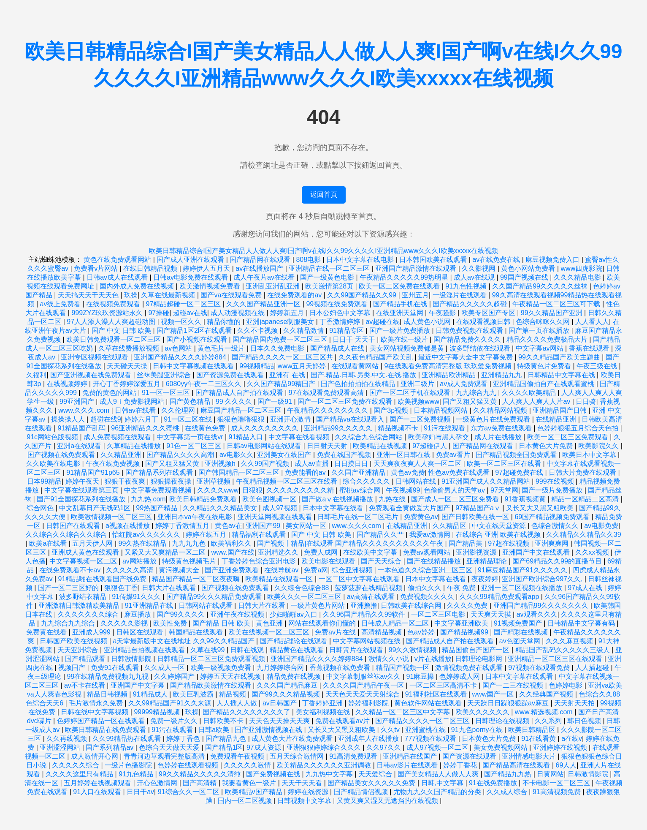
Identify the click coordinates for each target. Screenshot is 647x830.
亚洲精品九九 (502, 374)
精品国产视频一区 (403, 667)
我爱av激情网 (430, 534)
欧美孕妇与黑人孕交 (439, 437)
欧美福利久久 (232, 543)
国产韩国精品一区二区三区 (239, 472)
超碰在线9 (105, 419)
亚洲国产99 (264, 525)
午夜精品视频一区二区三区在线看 (287, 481)
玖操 (131, 295)
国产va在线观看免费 (231, 295)
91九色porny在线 (477, 729)
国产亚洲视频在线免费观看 (91, 374)
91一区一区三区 (167, 392)
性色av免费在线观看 (459, 472)
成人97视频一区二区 (438, 747)
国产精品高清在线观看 (517, 765)
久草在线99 (208, 649)
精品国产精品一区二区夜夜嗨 (196, 578)
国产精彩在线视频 (522, 632)
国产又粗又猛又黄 (470, 401)
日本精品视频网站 (441, 410)
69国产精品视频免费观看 (552, 516)
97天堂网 (504, 490)
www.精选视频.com (544, 712)
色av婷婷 (421, 632)
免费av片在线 (336, 632)
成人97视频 (281, 508)
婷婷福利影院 (369, 703)
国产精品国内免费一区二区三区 (281, 339)
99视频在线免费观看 (337, 304)
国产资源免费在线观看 (230, 374)
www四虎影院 (582, 268)
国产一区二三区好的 (69, 587)
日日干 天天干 (355, 339)
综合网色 (41, 508)
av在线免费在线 (497, 259)
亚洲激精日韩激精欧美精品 (79, 605)
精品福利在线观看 (259, 534)
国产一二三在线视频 (513, 685)
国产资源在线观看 (470, 756)
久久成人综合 (508, 791)
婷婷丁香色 (184, 738)
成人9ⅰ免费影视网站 (133, 401)
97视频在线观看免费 (539, 667)
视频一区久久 (182, 321)
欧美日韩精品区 (532, 729)
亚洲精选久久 (279, 552)
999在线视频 (556, 481)
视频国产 (72, 667)
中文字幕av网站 (540, 348)
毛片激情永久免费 (97, 703)
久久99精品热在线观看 (127, 738)
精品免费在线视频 (294, 676)
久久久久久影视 (124, 623)
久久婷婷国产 (175, 676)
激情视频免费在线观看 (469, 667)
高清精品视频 (382, 632)
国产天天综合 (382, 561)
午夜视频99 (403, 490)
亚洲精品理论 (487, 561)
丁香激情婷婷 (340, 321)
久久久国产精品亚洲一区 (264, 304)
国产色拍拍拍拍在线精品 (359, 383)
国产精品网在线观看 (261, 259)
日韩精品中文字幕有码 (582, 623)
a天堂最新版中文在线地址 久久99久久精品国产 (184, 641)
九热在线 (393, 499)
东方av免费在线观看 (502, 428)
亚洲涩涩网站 (61, 747)
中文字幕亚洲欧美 (462, 623)
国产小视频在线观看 (197, 339)
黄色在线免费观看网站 (118, 259)
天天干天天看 (303, 782)
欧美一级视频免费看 (221, 667)
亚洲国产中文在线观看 (536, 552)
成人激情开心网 (95, 756)
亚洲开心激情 (291, 419)
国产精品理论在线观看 (294, 641)
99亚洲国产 (78, 401)
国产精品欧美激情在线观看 (211, 685)
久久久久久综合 (76, 765)
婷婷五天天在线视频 (231, 676)
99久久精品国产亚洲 (552, 312)
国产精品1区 (224, 747)
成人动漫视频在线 (238, 312)
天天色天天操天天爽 (280, 720)
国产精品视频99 (465, 632)
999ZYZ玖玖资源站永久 (107, 312)
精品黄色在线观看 (297, 649)
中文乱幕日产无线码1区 (95, 508)
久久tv (391, 729)
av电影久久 (236, 454)
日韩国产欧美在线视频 (74, 641)
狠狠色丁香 (121, 587)
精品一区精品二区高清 (585, 499)
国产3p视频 (392, 410)
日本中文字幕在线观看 (520, 676)
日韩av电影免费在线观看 (191, 277)
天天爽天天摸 (492, 614)
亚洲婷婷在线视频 (561, 747)
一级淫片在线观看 (460, 295)
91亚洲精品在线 (150, 605)
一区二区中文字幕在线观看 (360, 578)
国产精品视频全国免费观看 (517, 454)
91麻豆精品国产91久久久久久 (523, 570)
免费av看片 (454, 454)
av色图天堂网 (520, 641)
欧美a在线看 (48, 543)
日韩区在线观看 (140, 632)
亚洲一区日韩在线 (404, 454)
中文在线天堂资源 (500, 525)
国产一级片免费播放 (400, 330)
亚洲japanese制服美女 (281, 321)
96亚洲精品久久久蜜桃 (146, 428)
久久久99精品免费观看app (500, 596)
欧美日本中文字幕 (590, 454)
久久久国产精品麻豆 (288, 685)
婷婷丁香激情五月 (183, 525)
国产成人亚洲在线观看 (191, 259)
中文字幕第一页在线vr (191, 437)
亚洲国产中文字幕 (138, 685)
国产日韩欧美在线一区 (476, 516)
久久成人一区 (165, 667)
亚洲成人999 (92, 632)
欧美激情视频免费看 (210, 286)
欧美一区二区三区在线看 (505, 463)
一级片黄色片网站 (319, 605)
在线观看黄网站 (355, 366)
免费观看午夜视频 (238, 756)
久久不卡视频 (258, 330)
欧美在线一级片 (405, 339)
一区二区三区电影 (439, 614)
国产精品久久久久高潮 (181, 454)
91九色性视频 (466, 286)
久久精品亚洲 (121, 454)
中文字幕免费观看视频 (158, 490)
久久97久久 (384, 747)
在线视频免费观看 (114, 304)
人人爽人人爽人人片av (537, 401)
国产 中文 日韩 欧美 (122, 330)
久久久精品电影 (578, 277)
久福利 (36, 374)
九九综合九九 (477, 392)
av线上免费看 (61, 304)
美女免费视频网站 (501, 747)
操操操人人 (69, 419)
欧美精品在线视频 (381, 445)
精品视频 (233, 694)
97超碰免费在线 (520, 472)
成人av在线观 (475, 277)
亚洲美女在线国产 (285, 454)
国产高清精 (200, 782)
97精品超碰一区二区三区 (184, 304)
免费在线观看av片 (343, 720)
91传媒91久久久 (137, 596)
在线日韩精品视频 (151, 268)
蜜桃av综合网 (360, 490)
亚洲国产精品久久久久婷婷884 (181, 357)
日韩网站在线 (416, 481)
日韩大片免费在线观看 (583, 472)
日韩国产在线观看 (74, 525)
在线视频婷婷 (68, 383)
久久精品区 (450, 525)
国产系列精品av (110, 747)
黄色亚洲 (270, 623)
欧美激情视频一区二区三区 (112, 516)
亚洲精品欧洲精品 (449, 374)
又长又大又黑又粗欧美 (540, 508)
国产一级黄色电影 (328, 277)
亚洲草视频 (214, 481)
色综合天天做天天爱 (170, 747)
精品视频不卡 (399, 428)
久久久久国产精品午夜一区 (364, 685)
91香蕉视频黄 (525, 499)
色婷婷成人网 (460, 676)
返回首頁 (323, 194)
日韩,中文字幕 (443, 782)
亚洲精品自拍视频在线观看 (145, 649)
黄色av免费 (408, 472)
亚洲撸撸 (363, 605)
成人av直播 (312, 463)
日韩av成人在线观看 (118, 277)
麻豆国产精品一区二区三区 (241, 410)
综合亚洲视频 (353, 570)
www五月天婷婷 (303, 366)
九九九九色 (189, 543)
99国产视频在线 (525, 277)
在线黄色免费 (206, 428)
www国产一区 (494, 694)
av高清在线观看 (371, 596)
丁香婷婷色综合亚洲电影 (260, 561)
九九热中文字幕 (330, 774)
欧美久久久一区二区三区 (305, 596)
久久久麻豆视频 (570, 641)
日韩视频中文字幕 (305, 800)
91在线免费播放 (494, 782)
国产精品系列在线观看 (160, 472)
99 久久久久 (235, 401)
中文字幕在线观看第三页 (82, 490)
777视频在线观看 (431, 738)
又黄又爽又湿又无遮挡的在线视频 (388, 800)
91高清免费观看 (354, 756)
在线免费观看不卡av (70, 570)
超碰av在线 (190, 312)
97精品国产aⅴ (478, 508)
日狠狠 (252, 490)
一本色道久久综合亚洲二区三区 (426, 570)
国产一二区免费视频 (421, 419)
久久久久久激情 (248, 765)
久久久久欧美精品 (530, 392)
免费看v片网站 (96, 268)
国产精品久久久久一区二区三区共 (283, 357)
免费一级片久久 (174, 720)
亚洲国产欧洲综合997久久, (543, 578)
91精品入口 (247, 437)
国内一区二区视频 (245, 800)
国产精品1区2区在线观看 (195, 330)
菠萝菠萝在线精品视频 (369, 587)
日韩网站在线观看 (206, 605)
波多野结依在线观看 (480, 348)
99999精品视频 (157, 712)
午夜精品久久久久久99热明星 (405, 277)
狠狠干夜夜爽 (126, 481)
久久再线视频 (67, 738)
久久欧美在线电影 (54, 463)
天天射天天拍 (575, 703)
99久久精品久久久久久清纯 (200, 774)
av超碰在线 (382, 321)
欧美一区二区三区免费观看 (568, 437)
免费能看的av (306, 472)
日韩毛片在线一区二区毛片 (358, 516)
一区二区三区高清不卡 (444, 685)
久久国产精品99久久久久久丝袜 (540, 286)
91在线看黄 (539, 738)
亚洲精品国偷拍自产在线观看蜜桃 (544, 383)
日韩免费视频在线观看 (470, 330)
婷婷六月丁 (142, 419)
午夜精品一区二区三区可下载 (557, 304)
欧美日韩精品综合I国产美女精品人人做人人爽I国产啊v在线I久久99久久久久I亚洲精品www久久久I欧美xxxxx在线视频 (323, 250)
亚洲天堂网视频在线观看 (276, 516)
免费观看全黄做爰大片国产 (410, 508)
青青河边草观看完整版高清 (165, 756)
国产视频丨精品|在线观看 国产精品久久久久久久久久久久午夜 (351, 543)
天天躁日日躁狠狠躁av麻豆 (508, 703)
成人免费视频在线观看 (118, 437)
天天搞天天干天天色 (89, 295)
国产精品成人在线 (338, 348)
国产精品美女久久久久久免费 (372, 782)
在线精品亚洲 (557, 419)
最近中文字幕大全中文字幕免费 (466, 357)
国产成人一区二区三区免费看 (456, 499)
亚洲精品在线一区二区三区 (330, 268)
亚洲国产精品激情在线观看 (416, 268)
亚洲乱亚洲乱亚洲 (273, 286)
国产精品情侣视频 (362, 791)
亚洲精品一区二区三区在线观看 (556, 658)
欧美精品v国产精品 (254, 791)
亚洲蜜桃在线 (426, 729)
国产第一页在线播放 (540, 330)
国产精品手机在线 (401, 304)
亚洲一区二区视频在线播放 (522, 587)
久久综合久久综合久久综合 (67, 534)
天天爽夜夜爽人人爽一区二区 (418, 463)
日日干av (140, 791)
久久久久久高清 (130, 570)
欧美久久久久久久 (483, 712)
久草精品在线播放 (134, 445)
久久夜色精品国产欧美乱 (376, 357)
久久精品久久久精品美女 (221, 508)
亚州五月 (415, 295)
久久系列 (549, 720)
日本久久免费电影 (278, 348)
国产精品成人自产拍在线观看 (240, 392)
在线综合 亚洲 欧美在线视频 (499, 534)
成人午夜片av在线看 (264, 277)
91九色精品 (137, 774)
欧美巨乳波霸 (194, 694)
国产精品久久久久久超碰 (471, 304)
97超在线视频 (509, 543)
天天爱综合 (376, 774)
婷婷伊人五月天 (207, 268)
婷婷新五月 (288, 312)
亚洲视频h (221, 463)
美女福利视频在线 (324, 712)
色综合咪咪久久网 (543, 321)
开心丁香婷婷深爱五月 (127, 383)
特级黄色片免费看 (545, 366)
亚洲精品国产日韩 (560, 410)
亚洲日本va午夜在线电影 (195, 516)
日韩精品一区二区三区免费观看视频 (212, 658)
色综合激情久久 (555, 525)
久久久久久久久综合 (89, 614)
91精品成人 (151, 694)
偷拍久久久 (425, 587)
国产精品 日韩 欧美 (222, 623)
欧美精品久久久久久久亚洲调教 (324, 765)
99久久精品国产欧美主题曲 (560, 357)
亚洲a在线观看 (80, 445)
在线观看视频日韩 (484, 321)
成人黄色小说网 (427, 321)
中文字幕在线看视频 (299, 437)
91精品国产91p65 (94, 472)
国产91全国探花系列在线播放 (82, 499)
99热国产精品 (157, 508)
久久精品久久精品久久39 (583, 534)
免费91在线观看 (116, 667)
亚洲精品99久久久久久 (339, 428)
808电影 (309, 259)
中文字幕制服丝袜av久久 (364, 676)
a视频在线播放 (129, 525)
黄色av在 (228, 525)
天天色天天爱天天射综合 (363, 694)
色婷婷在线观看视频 (188, 765)
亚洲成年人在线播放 (369, 738)
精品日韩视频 (108, 694)
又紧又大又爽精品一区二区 (166, 552)
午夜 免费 (462, 587)
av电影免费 (601, 525)
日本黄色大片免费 (546, 445)
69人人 (566, 765)
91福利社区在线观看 (436, 694)
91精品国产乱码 (82, 428)
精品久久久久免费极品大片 (547, 339)
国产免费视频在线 (274, 774)
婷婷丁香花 (461, 765)
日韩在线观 (247, 649)
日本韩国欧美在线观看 (433, 259)
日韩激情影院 (132, 658)
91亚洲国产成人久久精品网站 (486, 481)
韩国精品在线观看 (197, 632)
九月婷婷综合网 (281, 667)
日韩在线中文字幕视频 (95, 712)
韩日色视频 (585, 720)
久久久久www (218, 490)
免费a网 (316, 570)
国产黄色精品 (191, 401)
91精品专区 (347, 330)
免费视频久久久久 (428, 596)
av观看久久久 (537, 614)
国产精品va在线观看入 (351, 419)
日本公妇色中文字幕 (340, 312)
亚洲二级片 (418, 383)
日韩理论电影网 (479, 658)
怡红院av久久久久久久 (147, 534)
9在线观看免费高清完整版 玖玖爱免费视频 (449, 366)
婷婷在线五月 (207, 534)
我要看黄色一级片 (250, 782)
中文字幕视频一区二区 (84, 561)
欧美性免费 (171, 623)
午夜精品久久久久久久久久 (328, 410)
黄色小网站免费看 (529, 268)
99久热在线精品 (143, 543)
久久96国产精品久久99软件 (365, 614)
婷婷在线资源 (309, 791)
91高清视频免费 (557, 791)
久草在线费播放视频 (129, 348)
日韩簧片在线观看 (357, 649)
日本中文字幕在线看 (334, 508)
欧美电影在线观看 (329, 561)
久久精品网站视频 (501, 410)
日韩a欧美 (214, 729)
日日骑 (586, 401)
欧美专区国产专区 (489, 312)
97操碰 (158, 312)
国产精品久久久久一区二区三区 (423, 720)
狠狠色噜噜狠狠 (241, 419)
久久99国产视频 (266, 463)
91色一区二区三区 (194, 445)
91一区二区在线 (189, 419)
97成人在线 (586, 587)
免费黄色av (421, 516)
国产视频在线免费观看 (62, 454)
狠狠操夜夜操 (172, 481)
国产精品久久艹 (381, 534)
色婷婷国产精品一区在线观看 (101, 720)
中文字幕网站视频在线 (367, 641)
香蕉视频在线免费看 (340, 667)
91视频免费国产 (519, 623)
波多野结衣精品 (83, 596)
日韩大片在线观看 (170, 587)
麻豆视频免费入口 (553, 259)
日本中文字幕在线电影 (360, 259)
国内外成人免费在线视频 (138, 286)
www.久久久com (357, 525)
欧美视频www (418, 401)
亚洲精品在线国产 (411, 756)
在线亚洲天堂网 (400, 312)
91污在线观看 (445, 428)
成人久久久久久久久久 (265, 428)
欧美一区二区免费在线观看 (400, 286)
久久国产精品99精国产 (282, 383)
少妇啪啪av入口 (294, 614)
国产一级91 (275, 401)
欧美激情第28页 (330, 286)
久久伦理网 (179, 410)
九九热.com (148, 499)
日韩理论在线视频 (503, 720)
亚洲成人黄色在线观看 (86, 552)
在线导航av (282, 570)
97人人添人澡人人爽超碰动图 (112, 321)
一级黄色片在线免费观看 (494, 419)
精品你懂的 (224, 321)
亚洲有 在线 (288, 374)
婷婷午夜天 (83, 481)
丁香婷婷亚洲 (323, 703)
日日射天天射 (328, 445)
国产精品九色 (227, 738)
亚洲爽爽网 (552, 543)
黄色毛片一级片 (222, 348)
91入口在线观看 (98, 791)
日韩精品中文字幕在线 (562, 374)
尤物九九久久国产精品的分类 (438, 791)
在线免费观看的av (295, 295)
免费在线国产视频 (345, 454)
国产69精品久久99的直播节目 (558, 561)
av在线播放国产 (260, 268)
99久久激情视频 (414, 649)
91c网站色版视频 (53, 437)
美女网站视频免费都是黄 (408, 348)
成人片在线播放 (498, 437)
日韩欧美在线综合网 (412, 605)
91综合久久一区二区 (189, 791)
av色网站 (179, 348)
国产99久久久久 (181, 614)
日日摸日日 (352, 463)
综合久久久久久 (367, 481)
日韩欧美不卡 (224, 720)
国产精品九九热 (508, 774)
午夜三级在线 (598, 366)
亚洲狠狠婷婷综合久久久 (325, 747)
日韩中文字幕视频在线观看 (194, 366)
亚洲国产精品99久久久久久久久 (541, 605)
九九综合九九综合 (69, 623)
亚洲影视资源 (477, 552)
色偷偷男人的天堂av (455, 490)
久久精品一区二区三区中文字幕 (403, 712)
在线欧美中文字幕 (371, 552)
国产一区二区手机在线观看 (410, 392)
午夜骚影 (443, 312)
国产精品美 (466, 543)
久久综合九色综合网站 (369, 437)
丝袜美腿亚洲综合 (164, 374)
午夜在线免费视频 (113, 463)
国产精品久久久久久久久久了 (247, 712)
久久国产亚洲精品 (359, 472)
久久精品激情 (304, 330)
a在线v (571, 738)
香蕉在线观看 (590, 348)
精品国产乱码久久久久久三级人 (563, 649)
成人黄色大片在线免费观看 (293, 738)
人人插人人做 (238, 703)
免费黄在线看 (47, 632)
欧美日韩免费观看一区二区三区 (114, 339)
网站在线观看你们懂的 (322, 623)
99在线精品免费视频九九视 (109, 676)
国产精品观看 (86, 658)
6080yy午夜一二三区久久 (205, 383)
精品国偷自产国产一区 (476, 649)
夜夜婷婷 (484, 578)
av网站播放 (140, 561)
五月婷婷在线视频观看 (98, 782)
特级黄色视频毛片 (190, 561)
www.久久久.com (84, 410)
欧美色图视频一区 (270, 499)
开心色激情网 (158, 782)
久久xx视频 (593, 552)
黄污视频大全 (180, 570)
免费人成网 (321, 552)
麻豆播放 (138, 614)
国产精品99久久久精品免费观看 (214, 596)
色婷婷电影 (566, 685)
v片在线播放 (433, 658)
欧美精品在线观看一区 (279, 578)
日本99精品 (44, 481)
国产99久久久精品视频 (287, 694)
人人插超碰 (593, 667)
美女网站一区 (307, 525)
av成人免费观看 (464, 383)
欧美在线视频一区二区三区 (269, 632)
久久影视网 (479, 268)
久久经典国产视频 (547, 694)
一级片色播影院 (129, 765)
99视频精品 (256, 366)
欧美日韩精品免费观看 (203, 499)
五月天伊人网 (93, 543)
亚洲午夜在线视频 (238, 614)
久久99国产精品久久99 (362, 295)
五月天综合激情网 (297, 756)
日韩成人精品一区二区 (395, 623)
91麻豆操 (421, 676)
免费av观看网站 (427, 552)
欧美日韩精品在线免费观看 (106, 729)
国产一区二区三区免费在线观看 (346, 401)
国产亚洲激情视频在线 (269, 729)
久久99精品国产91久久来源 (170, 703)
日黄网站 (550, 774)
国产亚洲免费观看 (232, 570)
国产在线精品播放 (435, 561)
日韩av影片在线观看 (407, 765)
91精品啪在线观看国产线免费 (103, 578)
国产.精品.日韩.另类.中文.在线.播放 (364, 374)
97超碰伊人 (430, 445)
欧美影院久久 (599, 445)
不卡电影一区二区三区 (557, 782)
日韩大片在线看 (262, 605)
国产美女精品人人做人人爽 (439, 774)
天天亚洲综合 (78, 649)
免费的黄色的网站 (110, 392)
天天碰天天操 (128, 366)
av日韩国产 (280, 703)
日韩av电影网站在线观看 (265, 445)
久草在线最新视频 (169, 295)
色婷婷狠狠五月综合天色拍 (578, 428)
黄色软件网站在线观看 (428, 703)
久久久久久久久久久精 (301, 490)
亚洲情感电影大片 (530, 756)
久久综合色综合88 (302, 587)
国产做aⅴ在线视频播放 (338, 499)
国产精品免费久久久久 (468, 339)
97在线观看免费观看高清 (327, 392)
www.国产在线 (232, 552)
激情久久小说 (389, 658)
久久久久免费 (468, 605)
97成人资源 (264, 747)
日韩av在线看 (136, 410)
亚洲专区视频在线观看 (95, 357)
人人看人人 (592, 321)
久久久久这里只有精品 (80, 774)
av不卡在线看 (85, 685)
